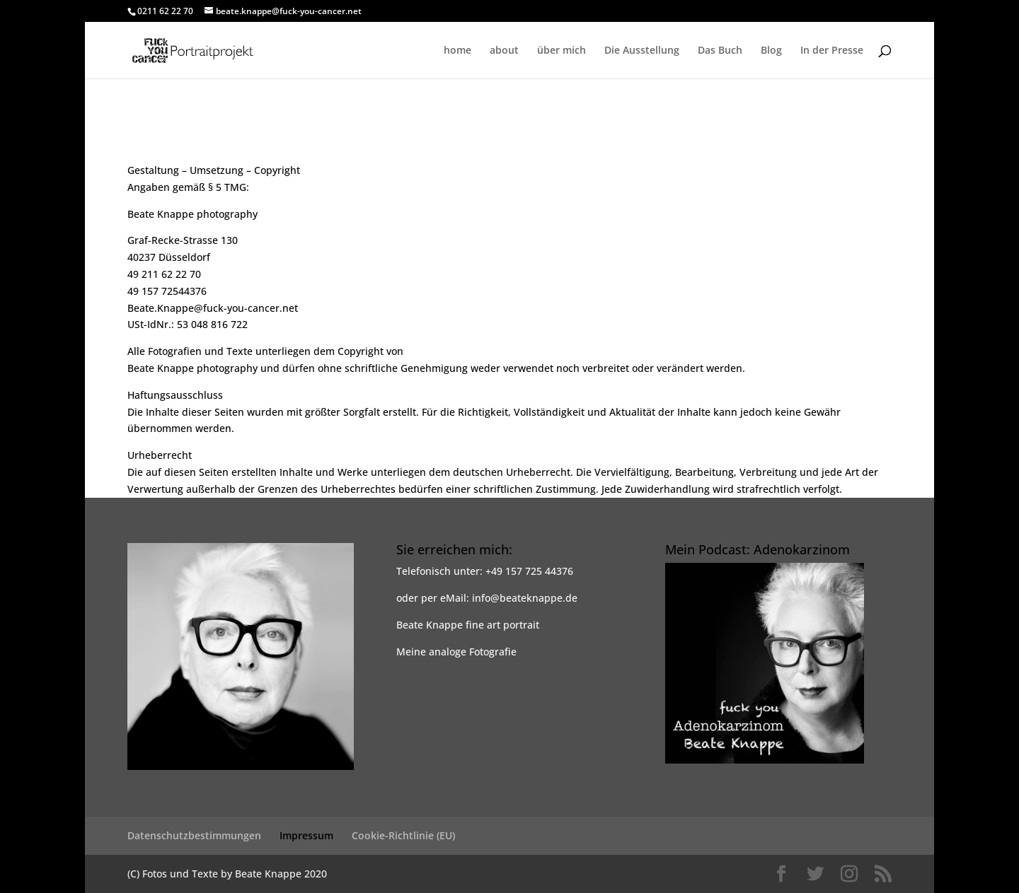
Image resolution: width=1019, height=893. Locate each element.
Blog (771, 51)
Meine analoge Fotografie (456, 651)
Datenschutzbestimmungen (194, 835)
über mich (561, 51)
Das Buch (720, 51)
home (457, 51)
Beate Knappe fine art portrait (467, 624)
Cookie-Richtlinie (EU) (403, 835)
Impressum (306, 835)
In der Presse (831, 51)
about (504, 51)
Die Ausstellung (641, 51)
